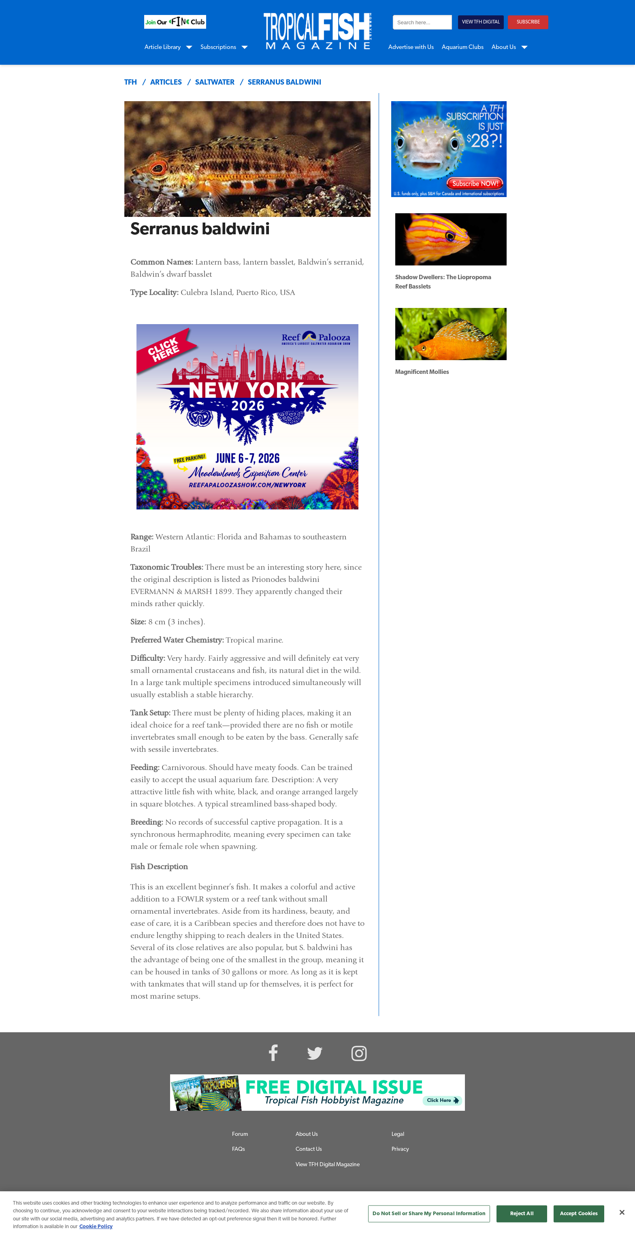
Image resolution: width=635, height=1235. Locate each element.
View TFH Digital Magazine (328, 1165)
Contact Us (309, 1149)
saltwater (214, 83)
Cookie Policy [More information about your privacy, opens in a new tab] (96, 1226)
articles (166, 83)
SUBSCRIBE (528, 22)
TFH (130, 83)
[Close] (622, 1212)
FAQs (238, 1149)
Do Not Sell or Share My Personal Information (429, 1213)
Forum (240, 1134)
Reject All (522, 1213)
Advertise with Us (411, 48)
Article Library (163, 48)
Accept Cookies (579, 1213)
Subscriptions (218, 48)
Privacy (400, 1149)
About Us (504, 48)
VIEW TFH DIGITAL (481, 22)
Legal (398, 1134)
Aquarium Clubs (463, 48)
